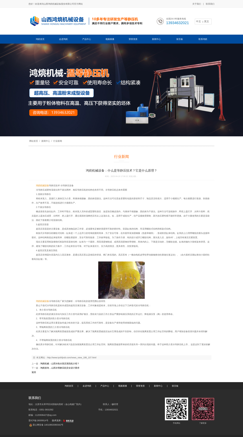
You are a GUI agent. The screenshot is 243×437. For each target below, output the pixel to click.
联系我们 (210, 4)
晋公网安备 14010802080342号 (48, 425)
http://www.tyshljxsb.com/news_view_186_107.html (71, 357)
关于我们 (196, 4)
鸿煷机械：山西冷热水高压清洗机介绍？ (59, 363)
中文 (198, 21)
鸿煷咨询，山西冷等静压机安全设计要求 (59, 368)
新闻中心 (46, 141)
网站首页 (33, 141)
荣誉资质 (140, 386)
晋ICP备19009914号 (39, 420)
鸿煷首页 (69, 386)
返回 (34, 372)
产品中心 (104, 386)
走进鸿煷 (87, 386)
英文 (206, 21)
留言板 (175, 386)
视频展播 (122, 386)
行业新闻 (57, 141)
